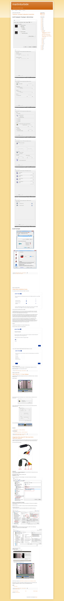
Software (20, 10)
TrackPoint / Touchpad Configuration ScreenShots (23, 14)
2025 (42, 19)
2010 (42, 48)
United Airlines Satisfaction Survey (19, 289)
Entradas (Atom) (18, 592)
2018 (42, 26)
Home (12, 10)
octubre (43, 31)
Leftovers (24, 10)
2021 (42, 23)
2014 (42, 45)
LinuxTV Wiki (15, 586)
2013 (42, 46)
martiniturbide (20, 4)
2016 (42, 28)
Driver (15, 273)
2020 (42, 24)
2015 (42, 29)
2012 (42, 47)
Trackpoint (22, 273)
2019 (42, 25)
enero (42, 44)
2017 (42, 27)
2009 (42, 49)
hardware (18, 273)
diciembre (43, 30)
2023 (42, 21)
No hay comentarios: (24, 370)
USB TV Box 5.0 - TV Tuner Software (20, 374)
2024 (42, 20)
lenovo (19, 273)
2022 (42, 22)
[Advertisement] (25, 280)
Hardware (16, 10)
